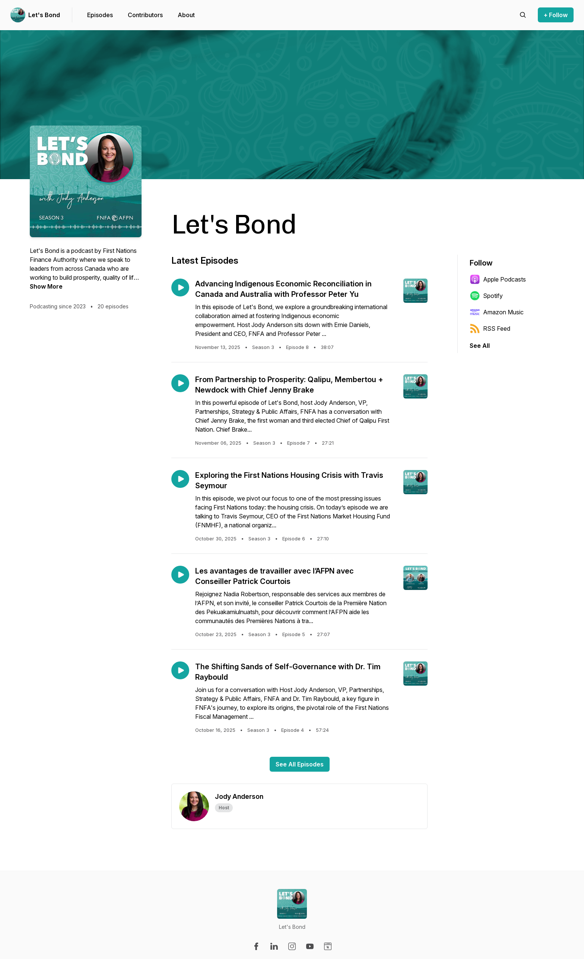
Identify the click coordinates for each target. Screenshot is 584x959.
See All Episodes (300, 764)
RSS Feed (490, 328)
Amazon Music (497, 312)
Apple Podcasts (498, 279)
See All (480, 345)
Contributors (145, 15)
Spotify (486, 295)
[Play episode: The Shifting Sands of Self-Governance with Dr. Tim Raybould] (180, 670)
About (186, 15)
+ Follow (556, 15)
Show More (46, 286)
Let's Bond (44, 15)
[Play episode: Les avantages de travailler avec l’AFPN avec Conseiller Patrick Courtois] (180, 575)
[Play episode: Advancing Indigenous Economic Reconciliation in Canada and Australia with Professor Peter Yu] (180, 287)
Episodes (100, 15)
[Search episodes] (523, 14)
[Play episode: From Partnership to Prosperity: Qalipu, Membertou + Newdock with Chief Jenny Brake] (180, 383)
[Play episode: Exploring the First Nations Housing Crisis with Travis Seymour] (180, 479)
